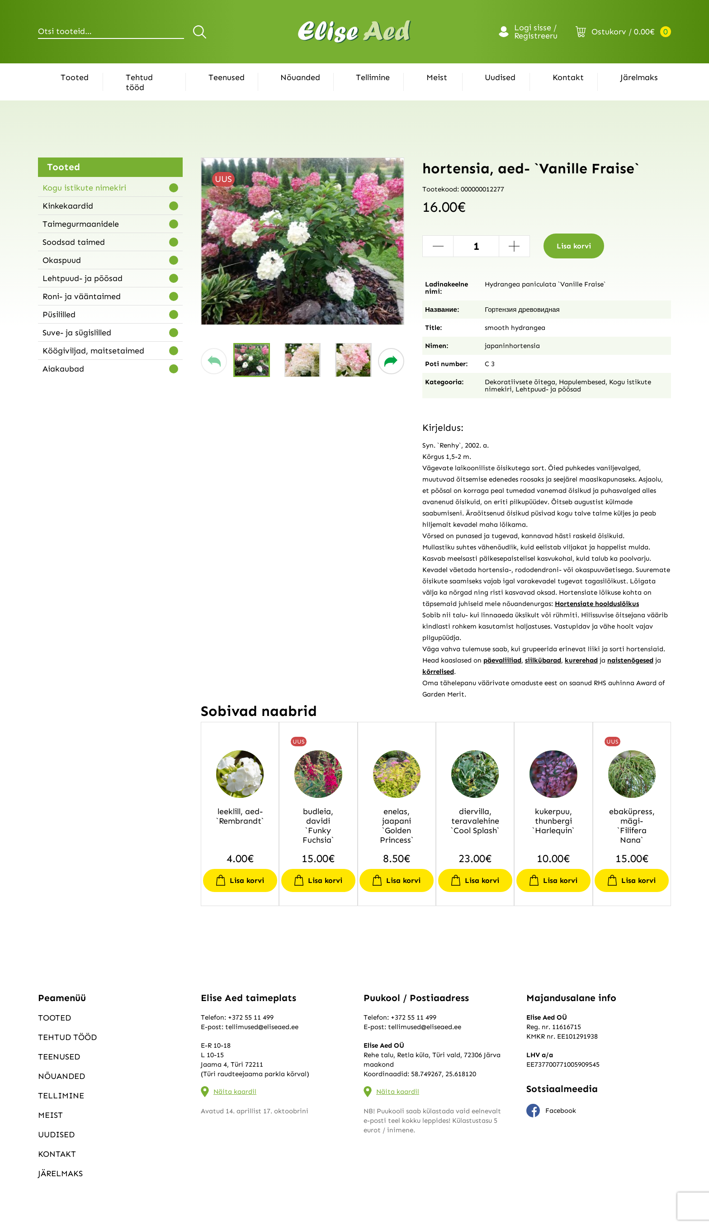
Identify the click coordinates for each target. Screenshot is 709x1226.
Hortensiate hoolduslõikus (597, 604)
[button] (214, 361)
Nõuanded (300, 77)
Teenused (226, 77)
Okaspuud (62, 260)
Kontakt (568, 77)
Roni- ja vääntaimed (82, 296)
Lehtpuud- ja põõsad (83, 278)
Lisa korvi (574, 246)
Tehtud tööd (139, 82)
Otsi (201, 32)
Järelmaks (639, 77)
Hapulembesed (582, 382)
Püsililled (59, 315)
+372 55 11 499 (251, 1017)
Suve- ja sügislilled (77, 333)
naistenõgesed (630, 660)
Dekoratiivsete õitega (520, 382)
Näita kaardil (234, 1092)
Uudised (500, 77)
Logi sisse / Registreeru (536, 32)
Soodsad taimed (74, 242)
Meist (436, 77)
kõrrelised (438, 672)
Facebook (551, 1110)
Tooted (75, 77)
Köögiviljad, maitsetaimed (93, 351)
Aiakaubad (63, 369)
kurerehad (581, 660)
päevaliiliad (502, 660)
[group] (302, 241)
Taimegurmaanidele (81, 224)
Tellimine (373, 77)
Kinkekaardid (68, 206)
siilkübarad (543, 660)
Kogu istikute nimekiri (84, 188)
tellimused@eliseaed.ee (261, 1027)
